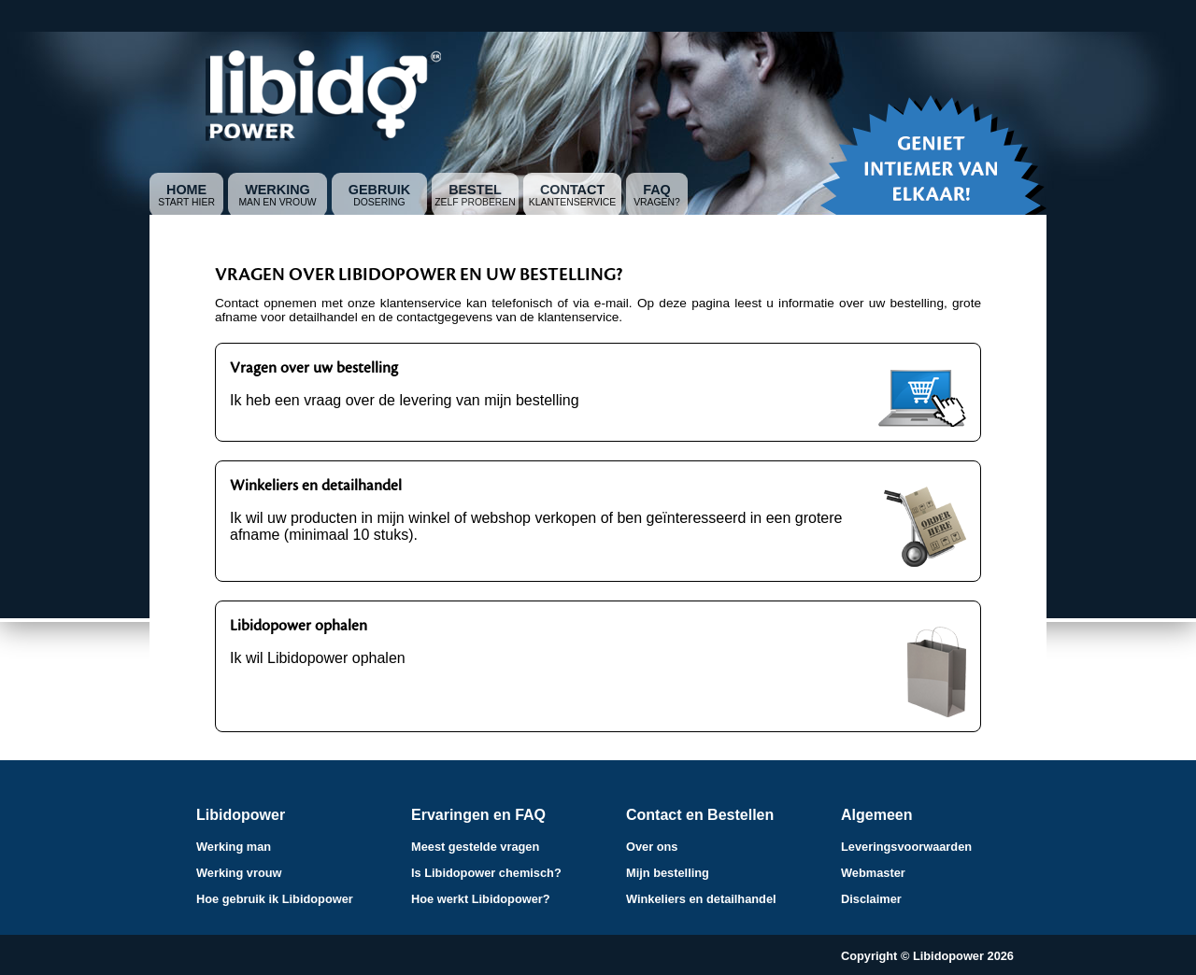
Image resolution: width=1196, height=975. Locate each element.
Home (186, 189)
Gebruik (379, 189)
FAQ (657, 189)
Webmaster (873, 873)
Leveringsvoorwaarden (906, 847)
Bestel (475, 189)
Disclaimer (871, 899)
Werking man (233, 847)
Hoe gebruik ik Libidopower (274, 899)
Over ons (651, 847)
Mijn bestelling (667, 873)
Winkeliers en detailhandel (701, 899)
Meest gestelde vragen (475, 847)
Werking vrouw (239, 873)
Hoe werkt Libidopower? (480, 899)
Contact (572, 189)
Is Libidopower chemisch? (486, 873)
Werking (277, 189)
